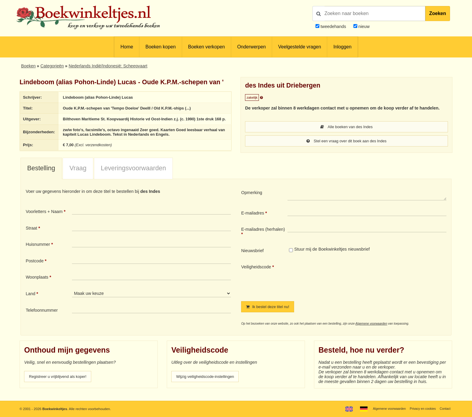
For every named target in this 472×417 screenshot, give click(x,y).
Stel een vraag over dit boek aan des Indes (346, 141)
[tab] (41, 174)
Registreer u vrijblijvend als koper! (61, 382)
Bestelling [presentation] (41, 174)
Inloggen (342, 46)
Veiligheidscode (256, 272)
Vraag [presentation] (78, 174)
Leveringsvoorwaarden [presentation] (133, 174)
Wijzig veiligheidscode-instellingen (208, 382)
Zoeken (437, 13)
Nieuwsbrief (252, 256)
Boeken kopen (160, 46)
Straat (31, 233)
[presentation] (338, 283)
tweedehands (333, 26)
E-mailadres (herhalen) (263, 235)
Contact (444, 408)
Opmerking (251, 198)
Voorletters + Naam (44, 217)
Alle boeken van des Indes (346, 127)
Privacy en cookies (420, 408)
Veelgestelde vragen (299, 46)
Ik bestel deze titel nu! (270, 312)
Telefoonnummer (41, 315)
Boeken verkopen (206, 46)
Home (126, 46)
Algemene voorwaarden (371, 329)
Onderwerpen (251, 46)
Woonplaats (37, 282)
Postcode (34, 266)
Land (30, 299)
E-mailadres (252, 218)
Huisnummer (38, 250)
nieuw (363, 26)
